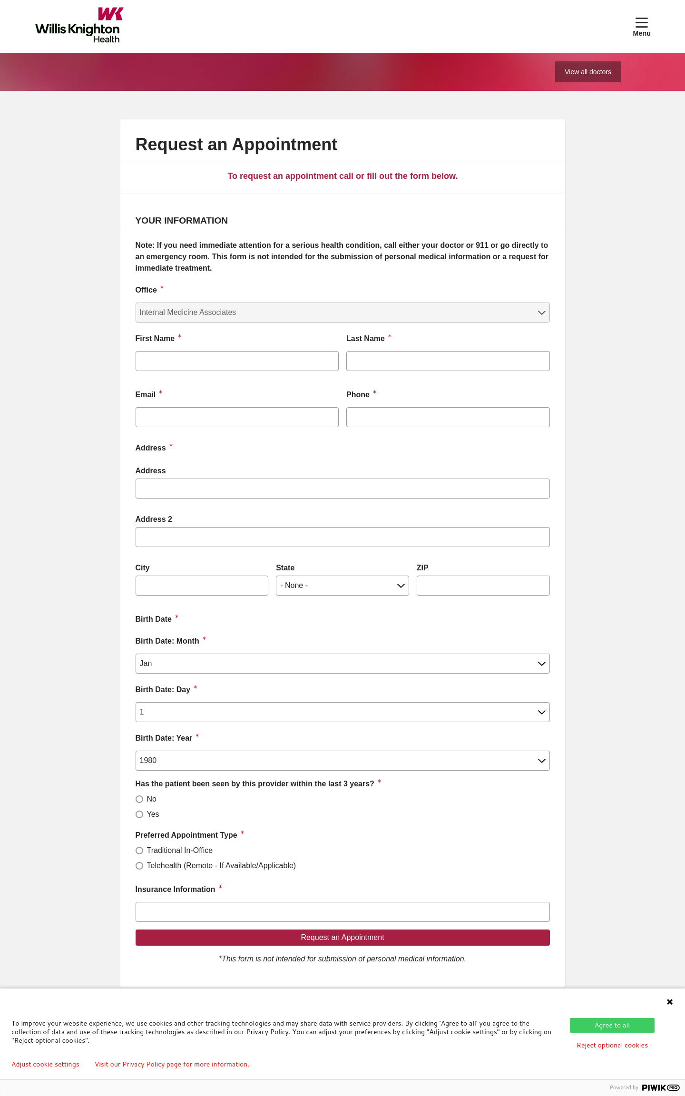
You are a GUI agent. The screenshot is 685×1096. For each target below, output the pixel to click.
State (285, 568)
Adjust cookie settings (45, 1064)
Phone (358, 395)
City (143, 568)
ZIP (423, 568)
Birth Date (154, 619)
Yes (153, 814)
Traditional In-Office (180, 850)
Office (146, 290)
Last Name (365, 338)
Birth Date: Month (167, 641)
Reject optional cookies (612, 1045)
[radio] (139, 799)
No (152, 799)
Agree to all (612, 1025)
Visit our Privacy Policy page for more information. (172, 1064)
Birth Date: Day (163, 689)
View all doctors (588, 72)
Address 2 (154, 519)
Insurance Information (175, 889)
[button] (642, 26)
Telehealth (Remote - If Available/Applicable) (221, 865)
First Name (155, 338)
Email (146, 395)
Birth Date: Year (164, 738)
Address (151, 471)
